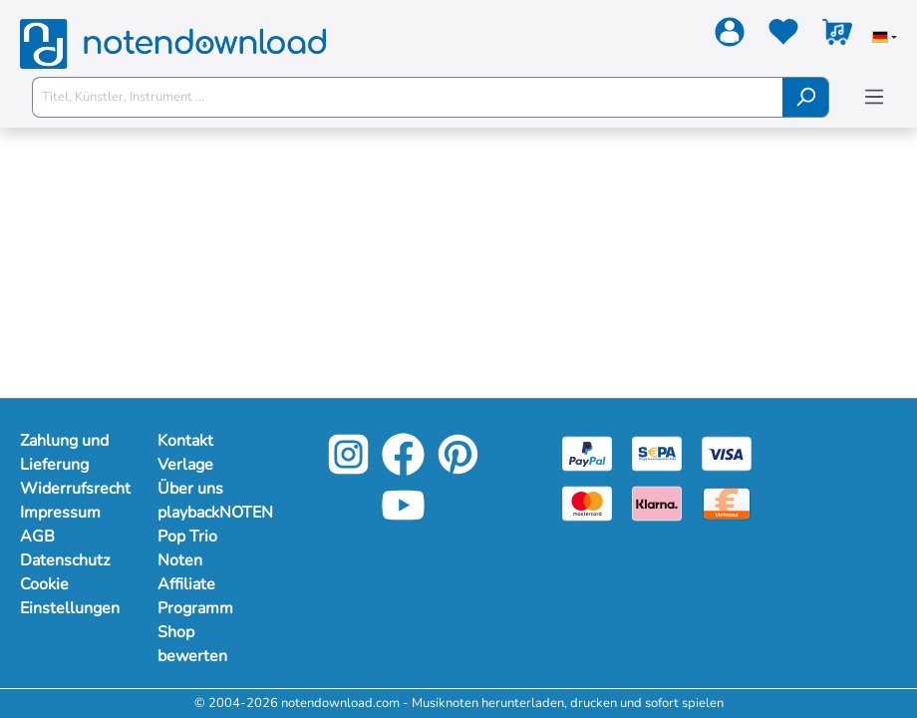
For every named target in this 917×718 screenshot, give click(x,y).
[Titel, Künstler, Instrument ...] (407, 97)
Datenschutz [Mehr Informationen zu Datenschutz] (65, 560)
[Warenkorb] (837, 36)
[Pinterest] (458, 470)
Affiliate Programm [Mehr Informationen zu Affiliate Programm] (195, 596)
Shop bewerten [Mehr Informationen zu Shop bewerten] (192, 644)
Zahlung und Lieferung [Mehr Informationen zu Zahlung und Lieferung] (64, 453)
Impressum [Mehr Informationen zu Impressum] (60, 513)
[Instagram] (348, 470)
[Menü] (874, 97)
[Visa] (727, 453)
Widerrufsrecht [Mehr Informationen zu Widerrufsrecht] (69, 489)
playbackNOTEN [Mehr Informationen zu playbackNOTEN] (206, 513)
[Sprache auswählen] (884, 39)
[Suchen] (805, 97)
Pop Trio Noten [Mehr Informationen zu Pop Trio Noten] (187, 548)
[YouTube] (403, 521)
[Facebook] (403, 470)
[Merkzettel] (783, 36)
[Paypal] (587, 453)
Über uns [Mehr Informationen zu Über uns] (190, 489)
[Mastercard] (587, 503)
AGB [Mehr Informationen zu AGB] (37, 536)
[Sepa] (657, 453)
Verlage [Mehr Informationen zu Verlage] (185, 465)
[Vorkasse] (727, 503)
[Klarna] (657, 503)
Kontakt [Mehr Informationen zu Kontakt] (185, 441)
